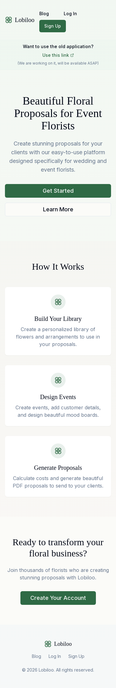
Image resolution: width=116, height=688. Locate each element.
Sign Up (52, 26)
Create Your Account (58, 598)
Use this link (58, 55)
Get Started (58, 190)
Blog (44, 13)
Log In (70, 13)
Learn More (58, 209)
